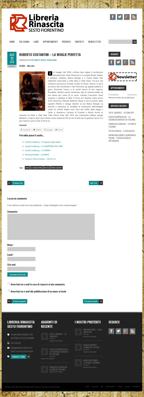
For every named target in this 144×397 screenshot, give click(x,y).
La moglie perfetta (36, 167)
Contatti (79, 41)
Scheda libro (52, 60)
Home (12, 41)
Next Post (93, 182)
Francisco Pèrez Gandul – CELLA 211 (40, 159)
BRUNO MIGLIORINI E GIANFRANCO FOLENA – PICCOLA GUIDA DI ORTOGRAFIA (122, 138)
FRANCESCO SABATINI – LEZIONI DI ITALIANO (122, 125)
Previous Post (18, 182)
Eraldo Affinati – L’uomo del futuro (91, 346)
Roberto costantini (56, 167)
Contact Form (18, 356)
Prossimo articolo (90, 301)
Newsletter (94, 41)
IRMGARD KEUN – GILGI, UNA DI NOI (92, 330)
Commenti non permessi (56, 341)
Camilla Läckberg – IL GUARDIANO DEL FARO (44, 146)
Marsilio (46, 167)
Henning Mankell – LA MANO (37, 154)
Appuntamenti (50, 41)
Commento (12, 211)
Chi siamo (24, 41)
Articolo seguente (19, 301)
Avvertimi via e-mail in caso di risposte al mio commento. (38, 284)
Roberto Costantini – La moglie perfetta (50, 54)
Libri (36, 41)
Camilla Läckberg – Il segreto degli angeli (43, 142)
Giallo (27, 167)
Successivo (132, 94)
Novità (43, 60)
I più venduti (35, 60)
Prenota (66, 41)
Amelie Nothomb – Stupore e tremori (91, 361)
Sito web (11, 264)
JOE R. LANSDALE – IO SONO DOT (121, 112)
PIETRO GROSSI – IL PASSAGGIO (122, 130)
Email (10, 254)
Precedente (113, 94)
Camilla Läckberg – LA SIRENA (37, 150)
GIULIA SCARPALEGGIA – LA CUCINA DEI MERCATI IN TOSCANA (122, 118)
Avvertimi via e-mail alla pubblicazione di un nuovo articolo (38, 291)
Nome (10, 245)
